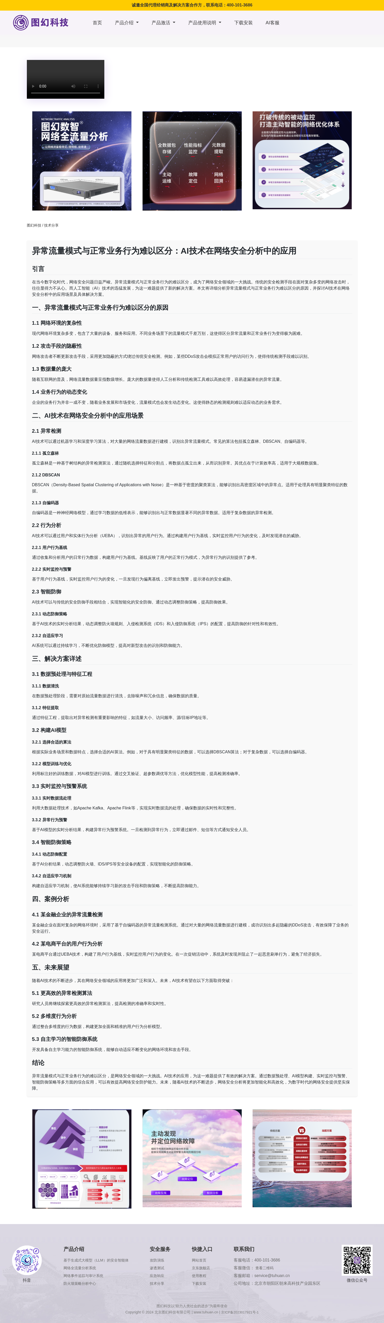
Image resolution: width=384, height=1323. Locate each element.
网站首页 (203, 1260)
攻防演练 (163, 1260)
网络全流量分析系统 (80, 1268)
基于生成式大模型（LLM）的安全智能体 (99, 1260)
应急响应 (163, 1275)
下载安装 (243, 22)
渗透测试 (163, 1268)
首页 (97, 22)
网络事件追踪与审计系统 (84, 1275)
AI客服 (272, 22)
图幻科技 (34, 225)
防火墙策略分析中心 (80, 1283)
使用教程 (203, 1275)
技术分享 (51, 225)
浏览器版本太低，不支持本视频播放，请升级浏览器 (65, 79)
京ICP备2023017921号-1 (240, 1312)
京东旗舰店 (205, 1268)
